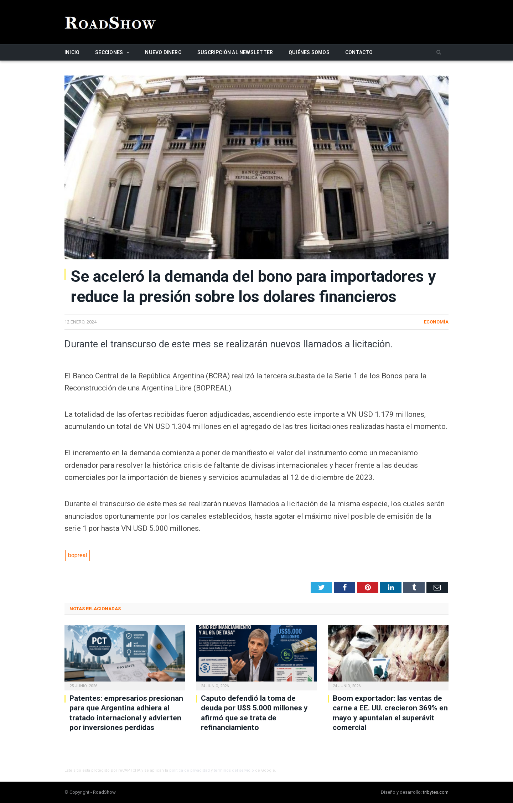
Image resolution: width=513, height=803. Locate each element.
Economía (436, 322)
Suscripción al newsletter (235, 52)
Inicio (71, 52)
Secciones (109, 52)
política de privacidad (189, 770)
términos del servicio (234, 770)
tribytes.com (436, 792)
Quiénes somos (309, 52)
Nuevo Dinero (163, 52)
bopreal (77, 555)
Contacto (359, 52)
